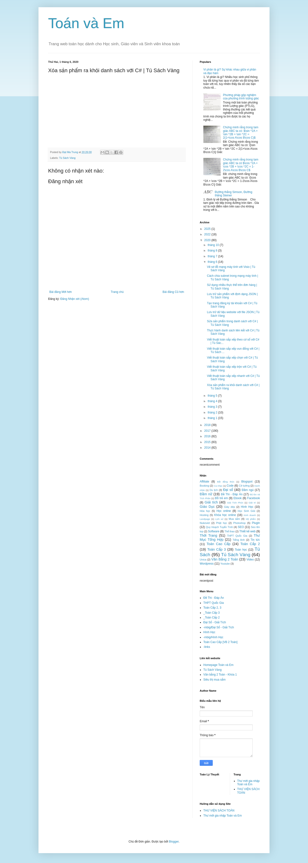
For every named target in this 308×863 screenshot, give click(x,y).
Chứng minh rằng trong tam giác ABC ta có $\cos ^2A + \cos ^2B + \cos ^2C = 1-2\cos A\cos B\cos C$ (240, 165)
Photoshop (239, 523)
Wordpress (207, 563)
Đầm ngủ (248, 490)
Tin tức (255, 539)
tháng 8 (213, 250)
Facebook (253, 498)
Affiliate (204, 481)
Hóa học (205, 510)
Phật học (221, 523)
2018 (208, 425)
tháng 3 (213, 406)
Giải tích (211, 502)
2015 (208, 442)
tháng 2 (213, 412)
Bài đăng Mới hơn (60, 292)
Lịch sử (219, 519)
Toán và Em (86, 23)
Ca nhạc (218, 485)
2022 (208, 234)
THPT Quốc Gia (237, 535)
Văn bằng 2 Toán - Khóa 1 (220, 674)
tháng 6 (213, 262)
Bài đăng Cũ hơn (173, 292)
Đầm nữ (206, 494)
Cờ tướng (244, 485)
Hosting (204, 515)
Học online (224, 511)
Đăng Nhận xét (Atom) (74, 299)
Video (250, 559)
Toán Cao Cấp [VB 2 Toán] (220, 642)
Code (230, 485)
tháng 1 (213, 418)
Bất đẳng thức (225, 481)
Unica (203, 559)
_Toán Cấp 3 (211, 612)
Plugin (256, 523)
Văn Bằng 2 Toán (224, 559)
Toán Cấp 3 (216, 549)
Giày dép (229, 506)
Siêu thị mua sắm (214, 679)
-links (206, 647)
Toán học (241, 549)
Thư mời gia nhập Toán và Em (248, 782)
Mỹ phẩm (251, 519)
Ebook (237, 498)
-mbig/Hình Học (213, 637)
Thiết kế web (247, 531)
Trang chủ (117, 292)
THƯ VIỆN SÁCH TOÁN (218, 810)
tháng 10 (214, 245)
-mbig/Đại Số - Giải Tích (218, 627)
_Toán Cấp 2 (211, 617)
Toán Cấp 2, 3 (212, 607)
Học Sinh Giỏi (246, 510)
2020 (208, 240)
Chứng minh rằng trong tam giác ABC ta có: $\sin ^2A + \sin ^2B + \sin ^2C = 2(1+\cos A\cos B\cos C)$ (240, 132)
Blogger (174, 841)
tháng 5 (213, 395)
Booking (204, 485)
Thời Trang (208, 535)
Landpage (205, 519)
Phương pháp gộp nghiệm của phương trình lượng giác (241, 96)
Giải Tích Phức (235, 502)
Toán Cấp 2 (250, 544)
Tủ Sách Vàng (67, 157)
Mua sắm (234, 518)
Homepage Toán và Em (218, 665)
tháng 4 (213, 401)
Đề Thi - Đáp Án (232, 494)
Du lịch (214, 490)
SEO (241, 527)
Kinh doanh (250, 515)
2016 (208, 436)
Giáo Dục (207, 507)
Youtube (225, 563)
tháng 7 (213, 256)
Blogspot (247, 481)
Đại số (228, 490)
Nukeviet (205, 523)
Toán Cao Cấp (218, 544)
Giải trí (252, 502)
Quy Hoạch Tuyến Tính (219, 527)
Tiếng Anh (239, 539)
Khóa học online (225, 515)
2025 (208, 229)
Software (213, 531)
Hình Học (247, 507)
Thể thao (230, 531)
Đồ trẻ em (221, 498)
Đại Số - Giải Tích (214, 622)
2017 (208, 430)
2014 (208, 447)
